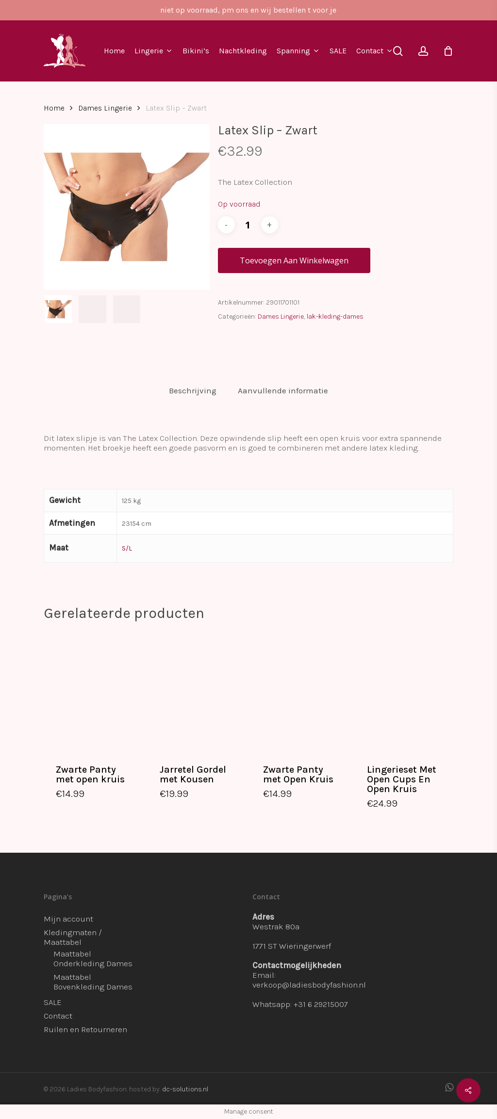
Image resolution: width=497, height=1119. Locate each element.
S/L (127, 548)
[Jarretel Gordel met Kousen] (197, 691)
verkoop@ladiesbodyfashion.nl (309, 984)
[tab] (192, 391)
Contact (58, 1016)
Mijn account (68, 919)
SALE (53, 1002)
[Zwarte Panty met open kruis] (93, 691)
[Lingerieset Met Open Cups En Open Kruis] (404, 691)
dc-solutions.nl (185, 1089)
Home (54, 108)
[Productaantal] (248, 224)
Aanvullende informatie (283, 390)
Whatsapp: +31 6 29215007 (300, 1004)
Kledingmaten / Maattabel (73, 937)
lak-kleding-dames (335, 316)
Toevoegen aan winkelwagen (294, 260)
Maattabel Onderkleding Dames (93, 958)
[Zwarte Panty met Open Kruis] (300, 691)
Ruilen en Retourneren (85, 1029)
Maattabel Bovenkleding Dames (93, 981)
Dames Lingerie (105, 108)
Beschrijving (192, 390)
